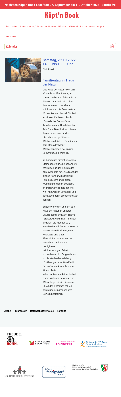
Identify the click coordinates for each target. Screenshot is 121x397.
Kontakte (11, 36)
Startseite (11, 26)
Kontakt (61, 310)
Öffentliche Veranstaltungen (86, 26)
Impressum (21, 310)
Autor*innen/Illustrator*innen (38, 26)
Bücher (62, 26)
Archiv (7, 310)
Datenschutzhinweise (42, 310)
